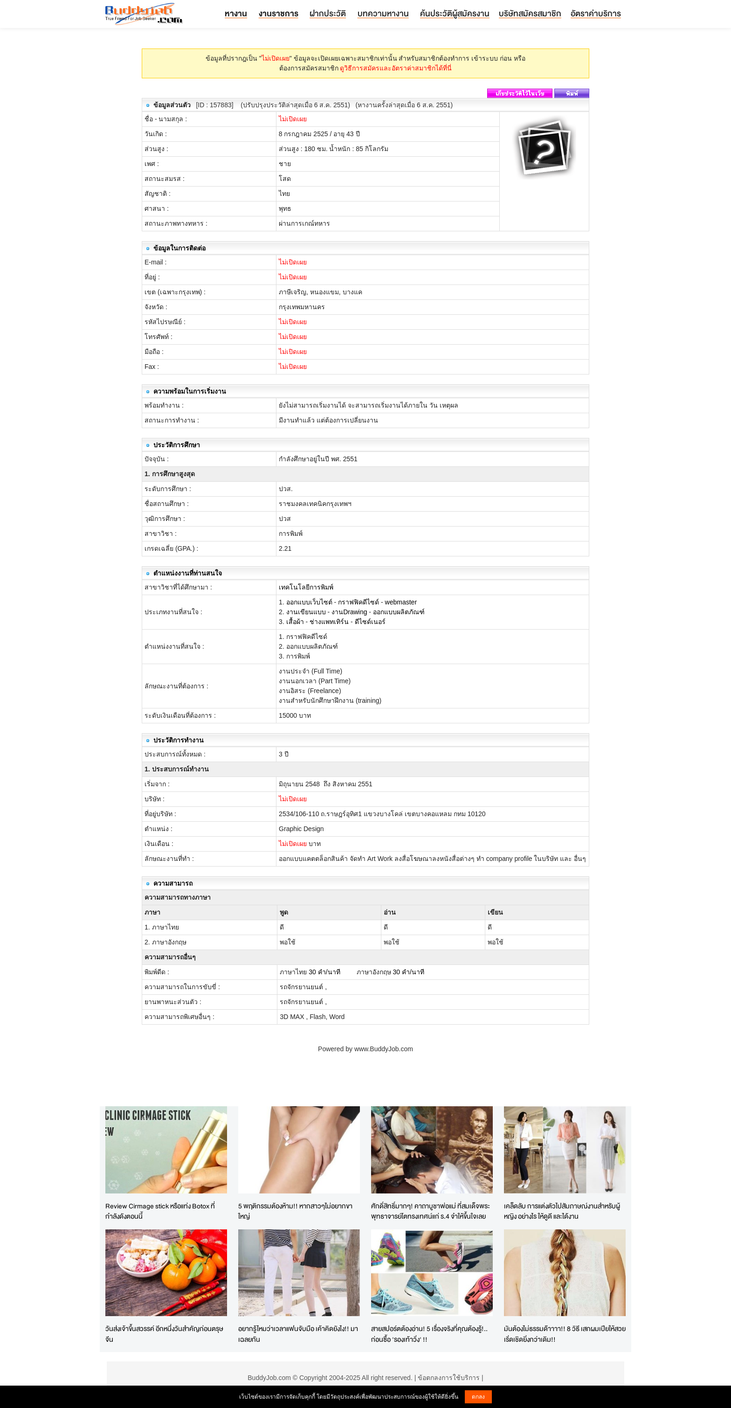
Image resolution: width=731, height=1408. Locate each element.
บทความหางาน (383, 13)
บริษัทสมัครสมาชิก (530, 13)
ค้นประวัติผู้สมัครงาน (455, 13)
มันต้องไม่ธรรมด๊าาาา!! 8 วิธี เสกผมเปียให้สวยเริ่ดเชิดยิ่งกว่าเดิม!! (565, 1334)
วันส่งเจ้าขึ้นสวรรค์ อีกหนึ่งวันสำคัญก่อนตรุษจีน (164, 1334)
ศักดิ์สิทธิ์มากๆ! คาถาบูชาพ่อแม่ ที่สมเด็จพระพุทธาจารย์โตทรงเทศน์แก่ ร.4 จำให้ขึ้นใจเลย (430, 1211)
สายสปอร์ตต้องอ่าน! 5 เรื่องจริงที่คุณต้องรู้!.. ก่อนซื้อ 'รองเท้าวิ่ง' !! (429, 1334)
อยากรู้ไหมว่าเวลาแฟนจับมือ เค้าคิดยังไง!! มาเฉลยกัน (298, 1334)
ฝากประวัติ (328, 13)
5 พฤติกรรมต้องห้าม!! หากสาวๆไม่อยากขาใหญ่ (295, 1211)
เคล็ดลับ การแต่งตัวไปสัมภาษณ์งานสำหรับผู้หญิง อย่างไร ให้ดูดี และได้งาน (562, 1211)
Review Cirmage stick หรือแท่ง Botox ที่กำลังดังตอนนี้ (160, 1211)
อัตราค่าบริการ (596, 13)
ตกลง (478, 1397)
